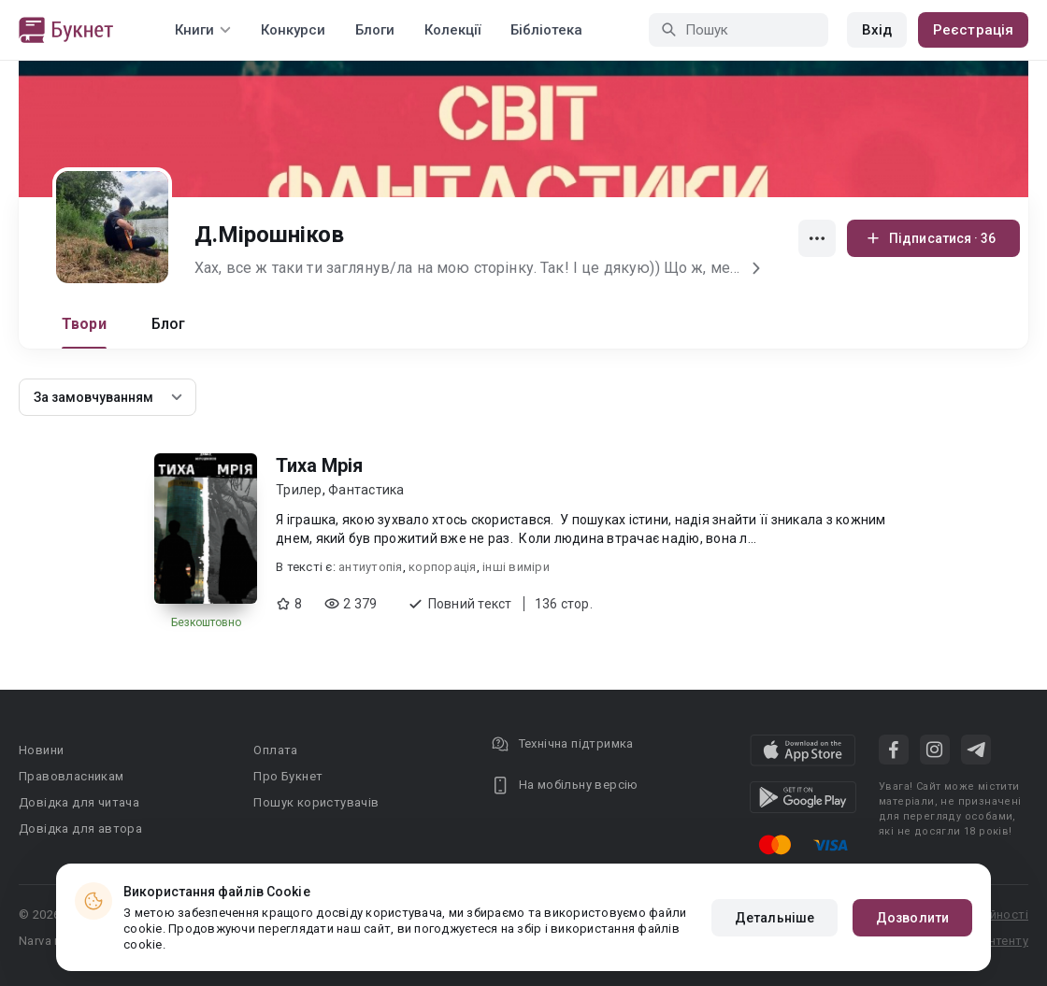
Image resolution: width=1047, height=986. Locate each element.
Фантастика (366, 489)
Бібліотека (546, 29)
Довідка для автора (80, 829)
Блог (168, 324)
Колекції (452, 29)
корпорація (443, 567)
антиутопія (370, 567)
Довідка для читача (79, 802)
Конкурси (293, 29)
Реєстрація (973, 29)
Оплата (275, 750)
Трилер (299, 489)
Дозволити (912, 917)
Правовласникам (71, 776)
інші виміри (516, 567)
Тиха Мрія (319, 465)
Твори (84, 324)
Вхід (877, 29)
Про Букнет (288, 776)
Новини (41, 750)
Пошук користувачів (316, 802)
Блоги (374, 29)
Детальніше (774, 917)
